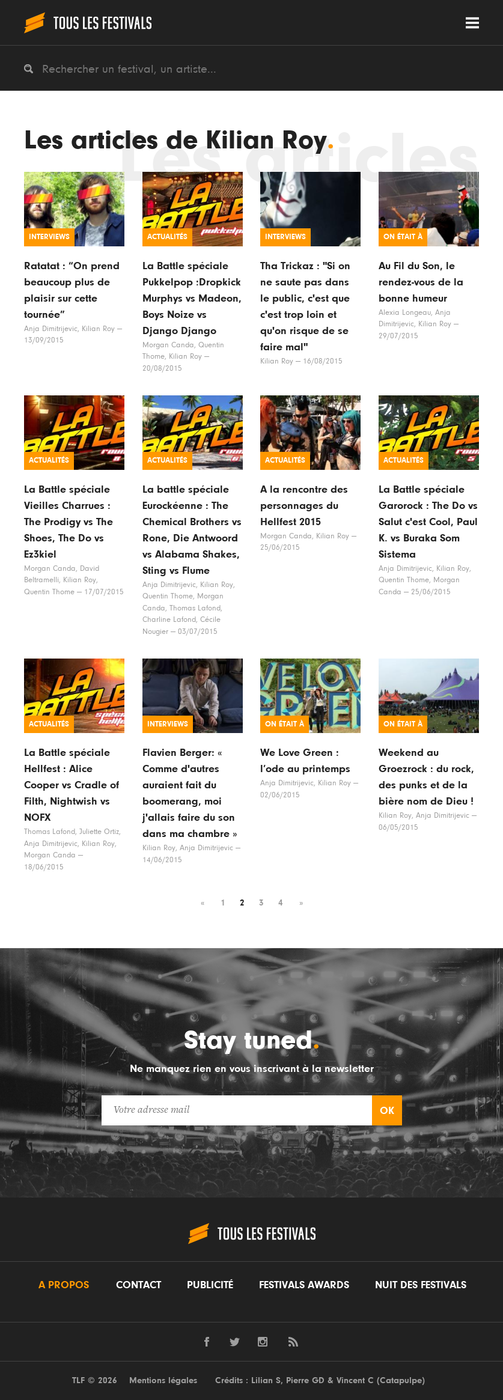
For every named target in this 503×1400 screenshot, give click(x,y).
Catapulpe (401, 1380)
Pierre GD (305, 1380)
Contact (138, 1285)
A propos (63, 1285)
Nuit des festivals (420, 1285)
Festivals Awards (304, 1285)
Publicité (210, 1285)
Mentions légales (163, 1380)
